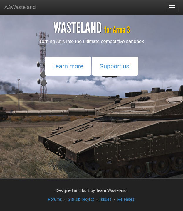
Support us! (115, 66)
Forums (55, 199)
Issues (105, 199)
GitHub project (81, 199)
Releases (126, 199)
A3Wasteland (20, 7)
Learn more (67, 66)
